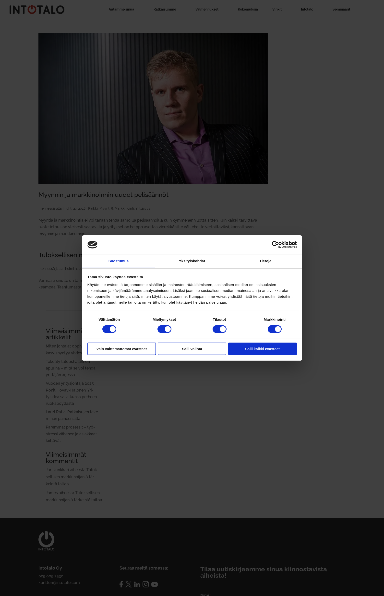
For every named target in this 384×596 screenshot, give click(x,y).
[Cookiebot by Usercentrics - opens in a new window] (275, 244)
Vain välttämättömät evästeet (121, 349)
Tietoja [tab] (266, 261)
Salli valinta (192, 349)
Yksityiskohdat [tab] (192, 261)
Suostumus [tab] (118, 261)
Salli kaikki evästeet (262, 349)
